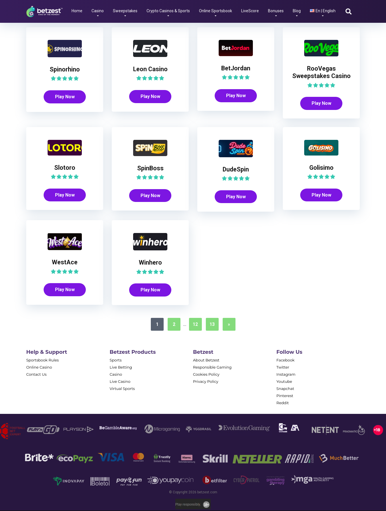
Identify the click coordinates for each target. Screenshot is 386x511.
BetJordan (235, 68)
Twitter (283, 367)
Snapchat (285, 389)
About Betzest (206, 360)
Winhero (150, 262)
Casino (98, 11)
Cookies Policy (206, 375)
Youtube (284, 382)
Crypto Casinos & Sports (168, 11)
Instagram (286, 375)
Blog (297, 11)
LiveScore (250, 11)
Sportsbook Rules (42, 360)
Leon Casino (150, 69)
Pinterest (285, 396)
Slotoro (64, 167)
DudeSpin (236, 169)
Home (77, 11)
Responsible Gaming (212, 367)
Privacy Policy (205, 382)
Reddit (283, 403)
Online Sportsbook (215, 11)
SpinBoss (150, 168)
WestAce (65, 262)
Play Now (65, 96)
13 (212, 324)
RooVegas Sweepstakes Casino (321, 72)
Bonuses (276, 11)
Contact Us (36, 375)
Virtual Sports (122, 389)
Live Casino (120, 382)
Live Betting (121, 367)
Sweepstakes (125, 11)
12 (195, 324)
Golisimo (321, 167)
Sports (116, 360)
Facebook (286, 360)
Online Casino (39, 367)
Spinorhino (65, 69)
